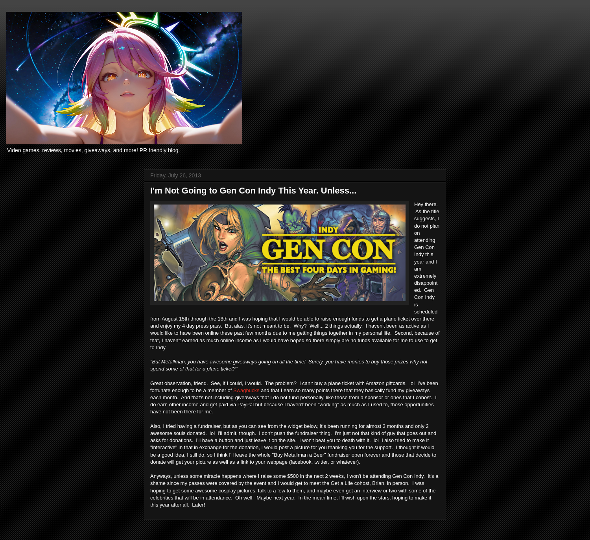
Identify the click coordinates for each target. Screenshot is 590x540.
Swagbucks (246, 390)
